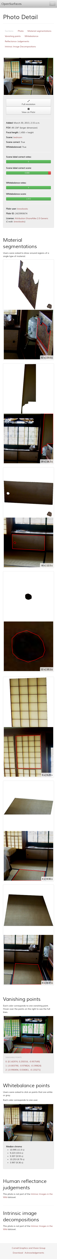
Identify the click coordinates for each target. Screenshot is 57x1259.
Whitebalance (31, 36)
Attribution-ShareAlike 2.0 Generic (31, 218)
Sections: (9, 31)
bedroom (17, 137)
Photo (21, 31)
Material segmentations (39, 31)
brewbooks (22, 209)
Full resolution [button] (28, 103)
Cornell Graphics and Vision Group (28, 1248)
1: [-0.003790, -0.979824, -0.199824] (23, 1065)
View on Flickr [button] (28, 111)
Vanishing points (13, 36)
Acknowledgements (34, 1253)
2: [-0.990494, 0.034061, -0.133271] (22, 1070)
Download (18, 1253)
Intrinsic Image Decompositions (20, 46)
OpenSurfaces (12, 4)
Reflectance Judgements (17, 41)
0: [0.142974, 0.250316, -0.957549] (22, 1061)
